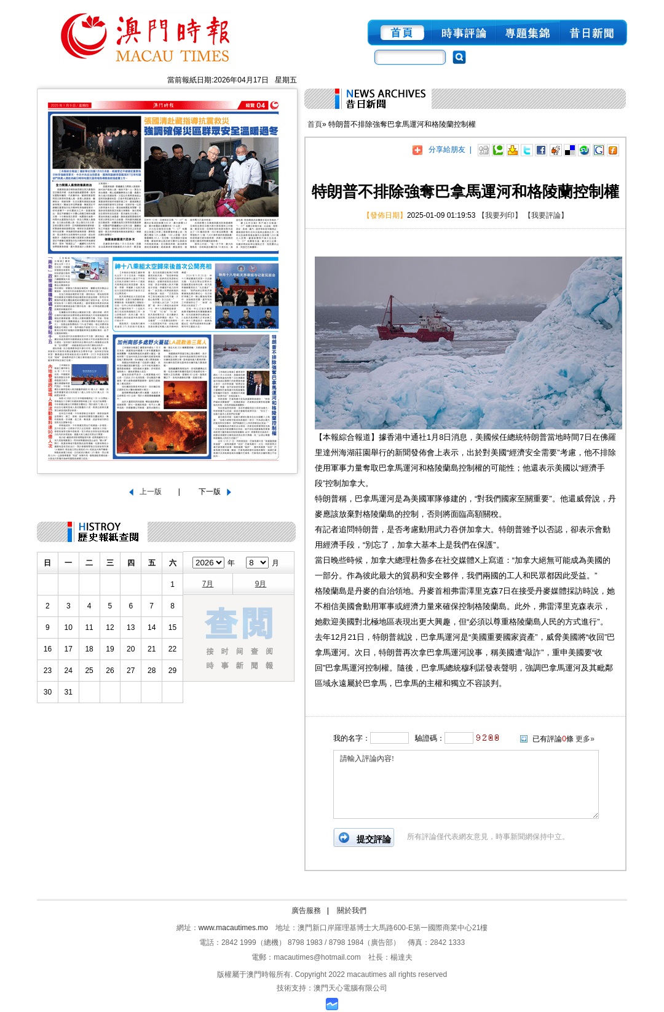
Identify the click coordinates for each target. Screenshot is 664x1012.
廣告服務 (306, 910)
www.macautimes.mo (233, 927)
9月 (261, 584)
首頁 (314, 124)
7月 (208, 584)
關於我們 (351, 910)
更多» (585, 739)
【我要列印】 (500, 215)
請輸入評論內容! (466, 784)
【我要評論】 (546, 215)
